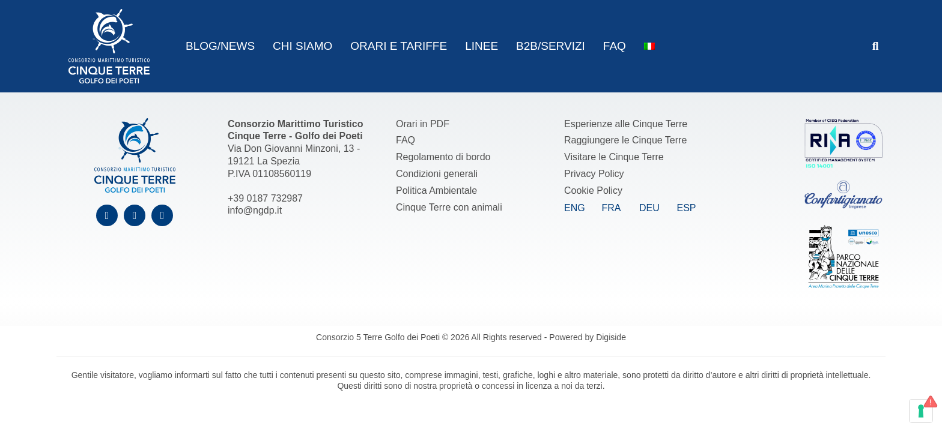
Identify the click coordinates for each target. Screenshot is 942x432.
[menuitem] (649, 46)
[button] (875, 46)
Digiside (611, 337)
